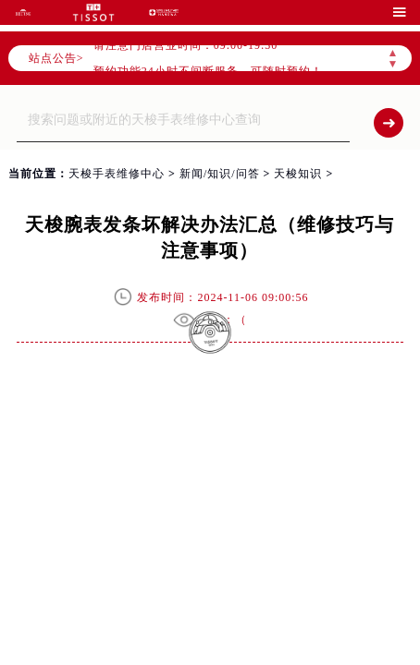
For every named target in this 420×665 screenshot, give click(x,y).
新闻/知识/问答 (219, 173)
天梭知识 (298, 173)
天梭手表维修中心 (116, 173)
